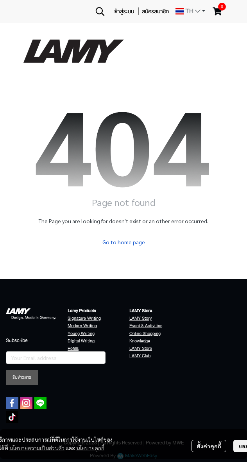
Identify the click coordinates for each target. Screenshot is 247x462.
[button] (100, 11)
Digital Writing (81, 341)
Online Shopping (145, 333)
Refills (73, 348)
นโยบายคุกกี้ (90, 447)
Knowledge (139, 341)
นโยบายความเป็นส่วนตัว (36, 447)
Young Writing (81, 333)
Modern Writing (82, 325)
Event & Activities (145, 325)
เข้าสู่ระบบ (123, 11)
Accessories (79, 356)
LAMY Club (139, 356)
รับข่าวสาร (22, 377)
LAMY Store (140, 348)
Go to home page (123, 241)
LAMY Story (140, 318)
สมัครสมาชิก (155, 11)
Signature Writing (84, 318)
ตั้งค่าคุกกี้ (209, 445)
